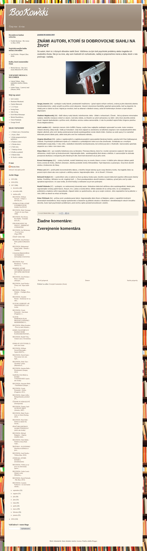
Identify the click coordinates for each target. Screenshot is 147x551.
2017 (13, 185)
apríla (15, 506)
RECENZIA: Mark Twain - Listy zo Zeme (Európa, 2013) (21, 415)
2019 (13, 179)
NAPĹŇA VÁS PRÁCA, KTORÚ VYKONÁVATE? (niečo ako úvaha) (21, 377)
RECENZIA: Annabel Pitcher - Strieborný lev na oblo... (21, 298)
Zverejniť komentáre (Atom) (58, 284)
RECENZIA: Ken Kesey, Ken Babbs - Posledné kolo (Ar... (20, 218)
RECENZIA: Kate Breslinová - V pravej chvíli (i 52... (20, 263)
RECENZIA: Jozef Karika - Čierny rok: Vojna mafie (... (21, 285)
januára (15, 515)
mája (14, 503)
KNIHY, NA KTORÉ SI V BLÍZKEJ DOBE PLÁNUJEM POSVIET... (21, 332)
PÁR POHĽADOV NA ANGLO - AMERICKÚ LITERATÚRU (21, 225)
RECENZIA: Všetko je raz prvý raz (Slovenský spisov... (21, 466)
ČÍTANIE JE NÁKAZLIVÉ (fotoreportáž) (21, 402)
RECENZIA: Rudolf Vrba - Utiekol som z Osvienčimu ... (22, 338)
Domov (87, 280)
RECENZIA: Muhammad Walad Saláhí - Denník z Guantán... (21, 248)
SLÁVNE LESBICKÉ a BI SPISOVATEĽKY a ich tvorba (21, 305)
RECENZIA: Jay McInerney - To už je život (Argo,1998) (21, 232)
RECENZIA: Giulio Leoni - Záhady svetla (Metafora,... (21, 473)
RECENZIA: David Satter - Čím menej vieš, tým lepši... (21, 357)
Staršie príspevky (132, 280)
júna (14, 500)
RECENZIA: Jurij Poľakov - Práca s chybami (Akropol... (21, 278)
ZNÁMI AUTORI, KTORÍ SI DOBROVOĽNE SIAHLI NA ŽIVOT (21, 205)
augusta (15, 493)
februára (15, 512)
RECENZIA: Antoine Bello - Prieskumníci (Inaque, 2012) (21, 370)
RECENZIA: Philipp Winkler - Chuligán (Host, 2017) (21, 292)
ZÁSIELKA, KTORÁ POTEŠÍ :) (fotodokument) (19, 460)
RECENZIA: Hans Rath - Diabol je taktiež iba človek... (20, 421)
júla (14, 496)
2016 (13, 519)
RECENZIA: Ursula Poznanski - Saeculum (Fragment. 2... (20, 312)
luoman (79, 541)
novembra (16, 191)
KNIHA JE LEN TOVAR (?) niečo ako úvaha (21, 344)
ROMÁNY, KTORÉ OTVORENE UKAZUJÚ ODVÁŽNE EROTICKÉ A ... (21, 271)
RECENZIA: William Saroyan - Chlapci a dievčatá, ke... (19, 198)
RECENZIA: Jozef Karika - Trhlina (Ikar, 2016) (21, 454)
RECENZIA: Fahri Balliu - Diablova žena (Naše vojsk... (21, 441)
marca (15, 509)
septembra (16, 490)
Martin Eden (15, 167)
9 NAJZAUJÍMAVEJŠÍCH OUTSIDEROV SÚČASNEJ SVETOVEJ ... (21, 256)
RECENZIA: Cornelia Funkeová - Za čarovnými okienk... (21, 484)
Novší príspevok (43, 280)
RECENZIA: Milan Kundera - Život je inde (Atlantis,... (21, 326)
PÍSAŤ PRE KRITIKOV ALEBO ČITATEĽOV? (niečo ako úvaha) (21, 428)
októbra (15, 194)
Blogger (94, 541)
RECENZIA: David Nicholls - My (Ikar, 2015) (21, 479)
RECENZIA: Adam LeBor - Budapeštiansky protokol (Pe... (21, 397)
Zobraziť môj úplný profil (17, 170)
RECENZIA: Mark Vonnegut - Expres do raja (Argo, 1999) (22, 212)
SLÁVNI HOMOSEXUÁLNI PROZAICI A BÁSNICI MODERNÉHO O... (21, 319)
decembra (16, 188)
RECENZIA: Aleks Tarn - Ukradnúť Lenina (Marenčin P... (21, 363)
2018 (13, 182)
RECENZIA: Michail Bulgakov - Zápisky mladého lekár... (19, 435)
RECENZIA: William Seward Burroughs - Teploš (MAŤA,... (20, 350)
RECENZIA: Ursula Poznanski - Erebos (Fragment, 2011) (19, 390)
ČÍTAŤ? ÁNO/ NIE (19, 237)
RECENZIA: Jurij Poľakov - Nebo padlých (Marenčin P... (21, 241)
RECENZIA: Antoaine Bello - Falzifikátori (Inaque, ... (21, 384)
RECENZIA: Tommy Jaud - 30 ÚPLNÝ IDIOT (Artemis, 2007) (21, 408)
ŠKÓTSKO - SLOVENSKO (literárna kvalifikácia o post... (21, 448)
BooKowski (28, 13)
